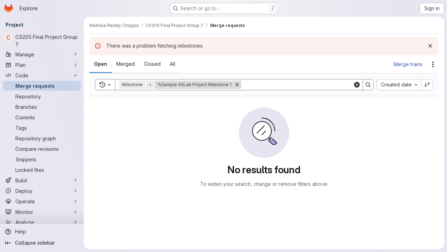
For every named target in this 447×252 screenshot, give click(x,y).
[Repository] (42, 96)
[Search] (297, 84)
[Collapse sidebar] (42, 243)
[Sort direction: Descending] (427, 84)
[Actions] (433, 64)
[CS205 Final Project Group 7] (42, 41)
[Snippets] (42, 159)
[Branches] (42, 107)
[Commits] (42, 117)
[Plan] (42, 65)
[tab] (100, 64)
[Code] (42, 75)
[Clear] (357, 84)
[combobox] (399, 84)
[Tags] (42, 128)
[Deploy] (42, 191)
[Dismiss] (430, 46)
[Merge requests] (42, 86)
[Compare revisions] (42, 149)
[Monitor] (42, 212)
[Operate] (42, 201)
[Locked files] (42, 170)
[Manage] (42, 54)
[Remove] (237, 84)
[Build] (42, 180)
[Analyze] (42, 222)
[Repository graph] (42, 138)
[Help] (42, 232)
